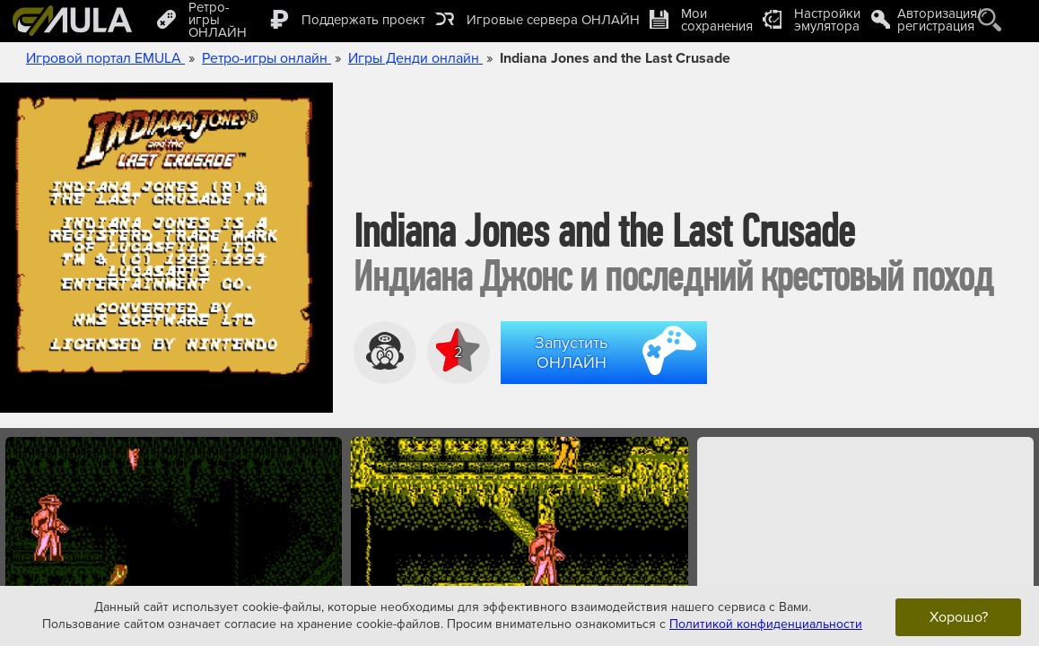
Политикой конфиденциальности (765, 624)
